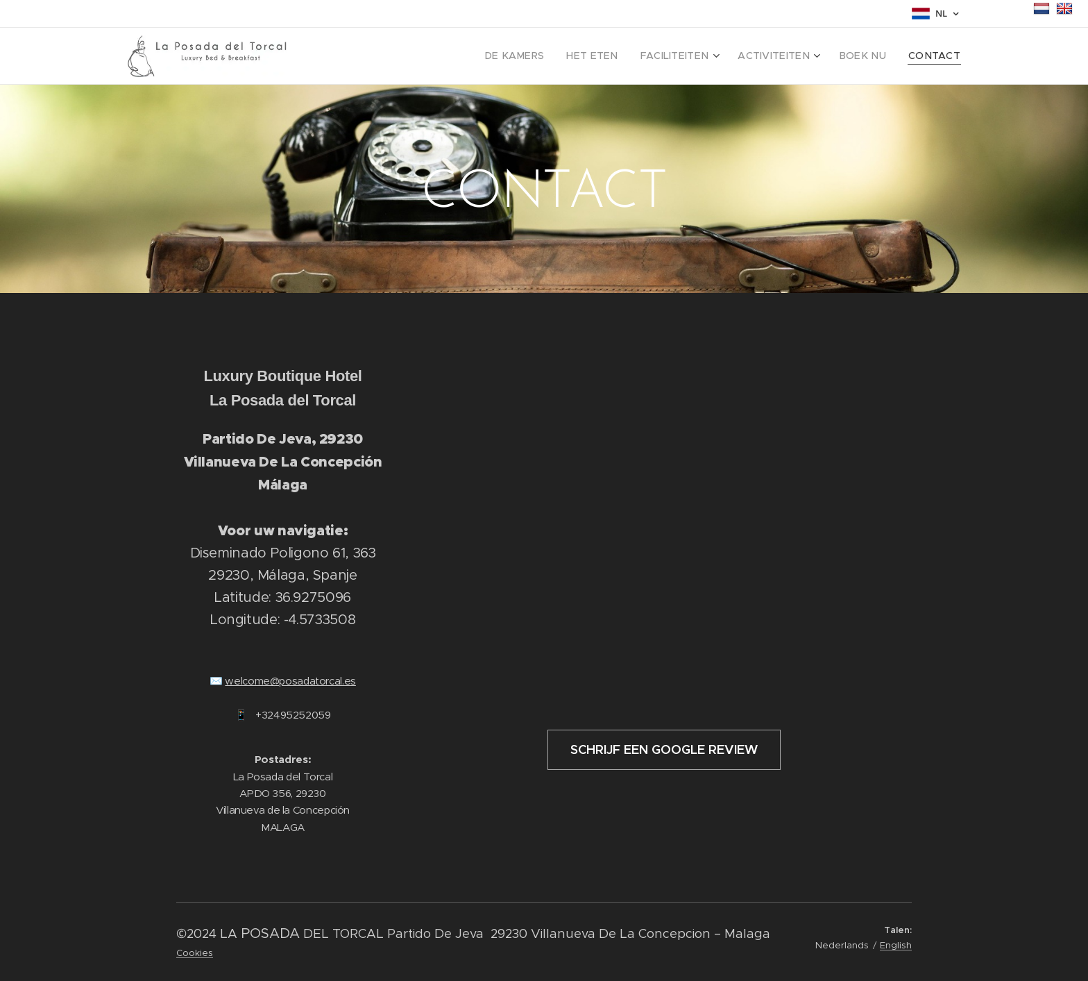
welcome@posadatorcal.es (290, 680)
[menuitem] (549, 56)
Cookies (194, 953)
